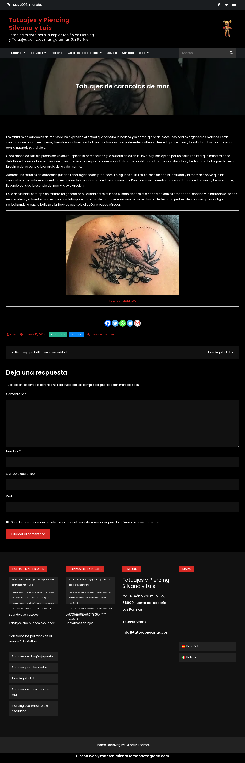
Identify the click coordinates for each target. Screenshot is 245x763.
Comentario (16, 394)
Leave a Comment (104, 334)
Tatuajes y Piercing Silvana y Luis (39, 24)
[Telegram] (130, 323)
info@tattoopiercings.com (146, 632)
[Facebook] (107, 323)
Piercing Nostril (219, 352)
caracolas (58, 334)
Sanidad (128, 53)
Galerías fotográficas (83, 53)
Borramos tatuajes (79, 623)
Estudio (112, 53)
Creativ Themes (138, 745)
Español (16, 53)
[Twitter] (115, 323)
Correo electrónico (21, 474)
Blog (142, 53)
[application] (33, 591)
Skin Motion (28, 641)
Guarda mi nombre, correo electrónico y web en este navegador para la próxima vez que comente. (84, 522)
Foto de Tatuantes (122, 300)
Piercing (56, 53)
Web (9, 496)
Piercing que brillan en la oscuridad (41, 352)
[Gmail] (137, 323)
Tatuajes (37, 53)
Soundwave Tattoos (24, 614)
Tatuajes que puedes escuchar (32, 623)
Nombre (13, 451)
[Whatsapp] (122, 323)
